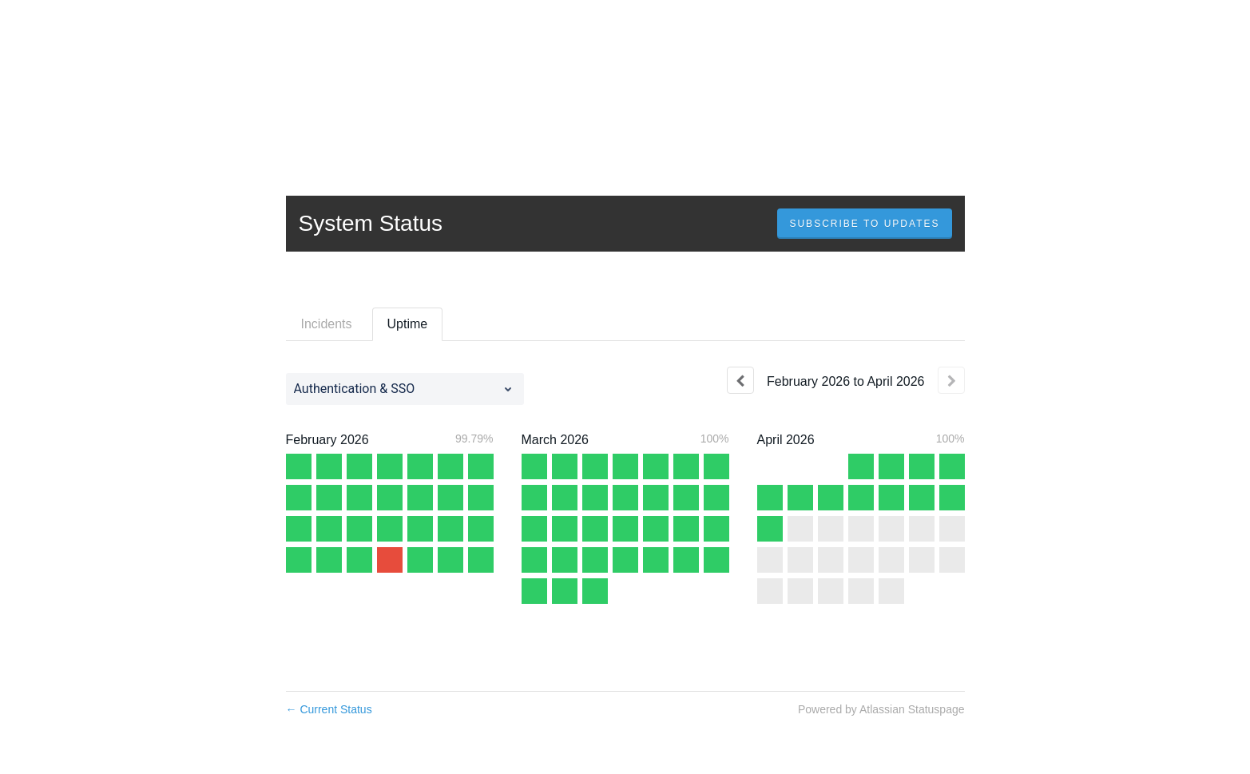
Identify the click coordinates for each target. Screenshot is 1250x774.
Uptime (407, 324)
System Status (371, 223)
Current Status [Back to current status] (329, 709)
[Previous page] (740, 380)
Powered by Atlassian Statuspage (881, 709)
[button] (864, 223)
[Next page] (951, 380)
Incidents (326, 324)
